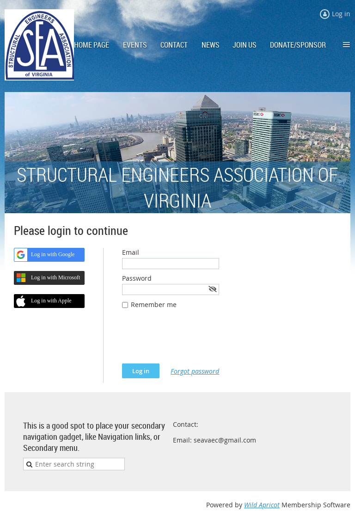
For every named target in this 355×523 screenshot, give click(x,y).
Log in (341, 13)
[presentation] (192, 341)
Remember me (154, 304)
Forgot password (195, 371)
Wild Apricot (262, 504)
